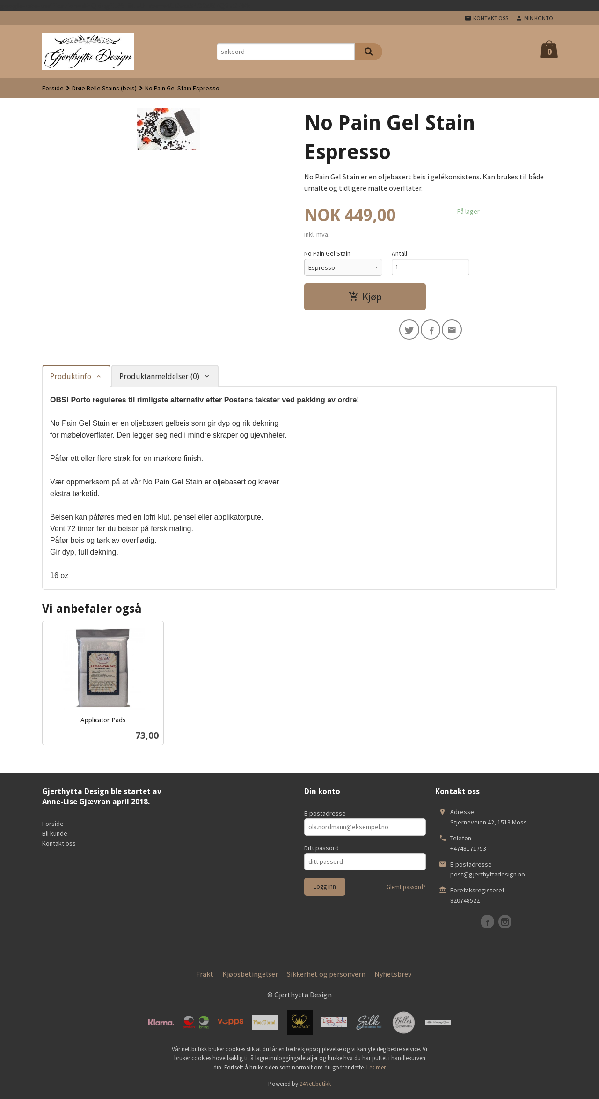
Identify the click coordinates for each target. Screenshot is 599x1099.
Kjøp (365, 296)
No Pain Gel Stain (327, 253)
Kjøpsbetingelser (250, 975)
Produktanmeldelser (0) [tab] (159, 376)
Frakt (204, 975)
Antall (399, 253)
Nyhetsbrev (392, 975)
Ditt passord (321, 849)
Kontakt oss (59, 844)
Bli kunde (54, 834)
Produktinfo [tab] (70, 376)
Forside (53, 88)
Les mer (376, 1068)
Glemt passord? (406, 888)
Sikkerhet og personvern (326, 975)
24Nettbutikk (315, 1085)
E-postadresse (325, 814)
